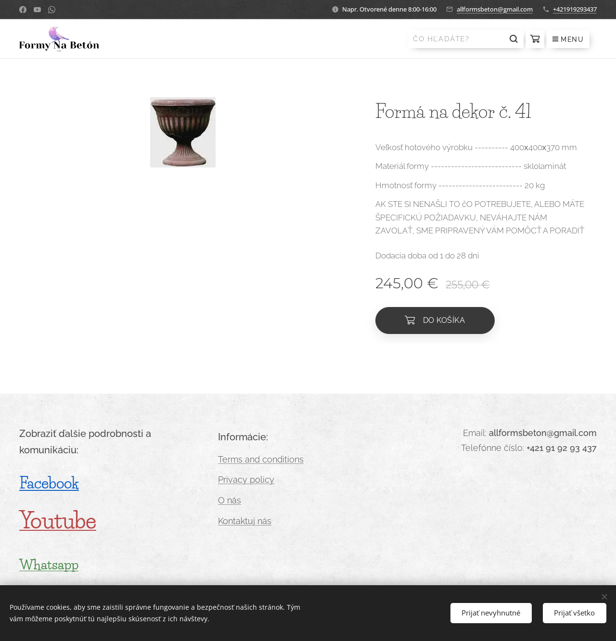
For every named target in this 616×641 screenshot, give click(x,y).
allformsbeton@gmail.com (495, 9)
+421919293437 (575, 9)
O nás (229, 500)
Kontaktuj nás (244, 521)
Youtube (57, 520)
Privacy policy (246, 479)
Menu (568, 39)
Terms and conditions (261, 459)
